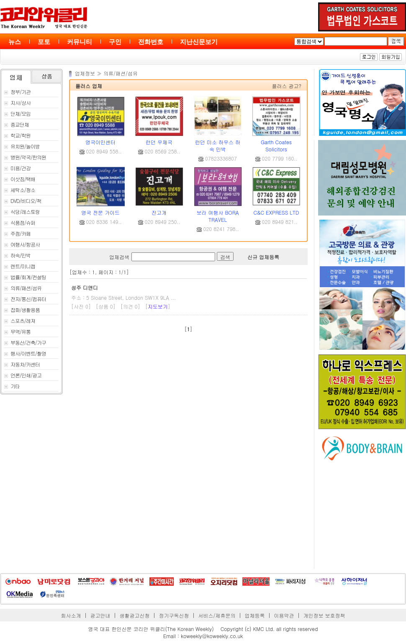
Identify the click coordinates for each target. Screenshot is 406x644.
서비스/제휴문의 (216, 615)
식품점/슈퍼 (19, 222)
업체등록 (254, 615)
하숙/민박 (17, 255)
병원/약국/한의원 (25, 157)
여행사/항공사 (22, 244)
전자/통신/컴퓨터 (25, 298)
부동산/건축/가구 (25, 342)
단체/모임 (17, 113)
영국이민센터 (100, 141)
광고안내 (100, 615)
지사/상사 (17, 102)
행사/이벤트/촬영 (25, 353)
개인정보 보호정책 (324, 615)
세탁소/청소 (19, 189)
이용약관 (284, 615)
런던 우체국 (159, 141)
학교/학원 (17, 135)
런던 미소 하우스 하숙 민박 (217, 145)
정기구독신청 (174, 615)
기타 (12, 386)
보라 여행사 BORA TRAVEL (217, 216)
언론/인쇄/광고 (22, 375)
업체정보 (86, 73)
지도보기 (158, 306)
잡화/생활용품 (22, 309)
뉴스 (14, 41)
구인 (115, 41)
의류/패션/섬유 (22, 287)
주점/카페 (17, 233)
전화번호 (150, 41)
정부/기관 (17, 91)
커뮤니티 (79, 41)
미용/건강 (17, 167)
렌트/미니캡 (19, 266)
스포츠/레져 (19, 320)
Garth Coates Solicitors (276, 145)
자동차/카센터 (22, 364)
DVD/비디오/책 (22, 200)
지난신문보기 (199, 41)
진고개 (159, 212)
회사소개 (71, 615)
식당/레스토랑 (22, 211)
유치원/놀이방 (22, 146)
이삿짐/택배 (19, 178)
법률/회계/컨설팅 (25, 276)
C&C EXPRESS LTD (276, 212)
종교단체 (16, 124)
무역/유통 (17, 331)
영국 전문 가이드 (100, 212)
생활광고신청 (135, 615)
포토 (44, 41)
